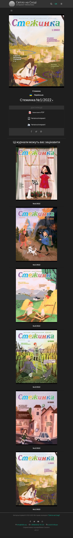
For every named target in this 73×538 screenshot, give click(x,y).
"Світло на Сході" (54, 515)
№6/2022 (36, 203)
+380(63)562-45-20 (37, 525)
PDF (36, 112)
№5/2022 (36, 265)
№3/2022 (36, 387)
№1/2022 (44, 100)
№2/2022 (36, 448)
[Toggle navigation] (11, 10)
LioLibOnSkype (53, 525)
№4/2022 (36, 326)
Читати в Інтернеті (36, 118)
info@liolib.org (22, 525)
